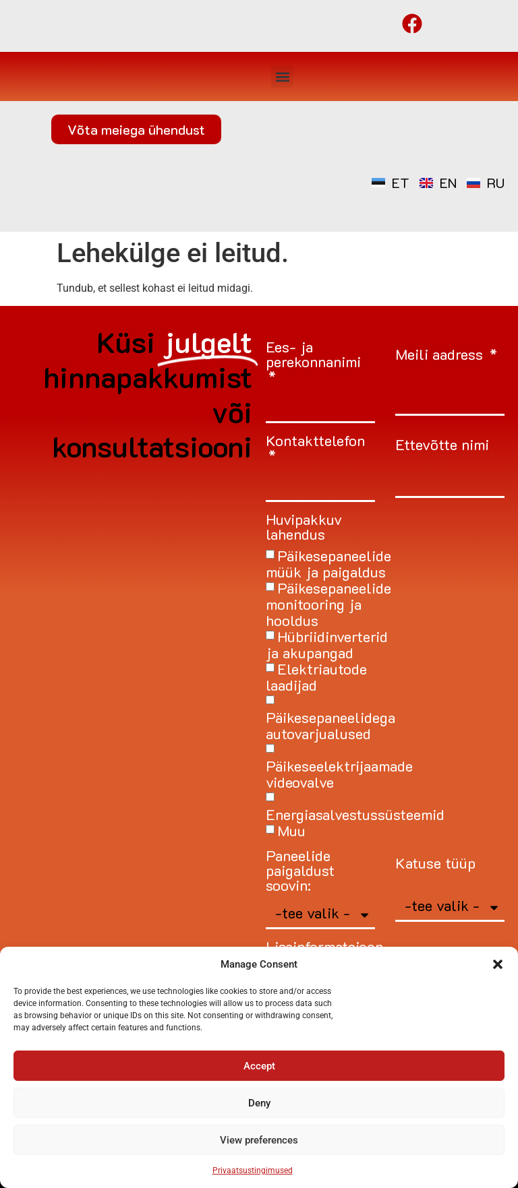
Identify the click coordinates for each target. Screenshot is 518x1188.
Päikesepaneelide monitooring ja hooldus (328, 604)
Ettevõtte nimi (442, 445)
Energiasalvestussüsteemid (355, 814)
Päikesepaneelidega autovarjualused (330, 725)
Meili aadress (441, 355)
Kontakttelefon (315, 441)
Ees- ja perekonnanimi (313, 355)
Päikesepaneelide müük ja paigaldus (328, 564)
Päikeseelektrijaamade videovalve (339, 774)
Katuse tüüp (435, 864)
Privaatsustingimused (252, 1170)
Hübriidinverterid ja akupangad (327, 644)
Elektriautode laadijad (316, 677)
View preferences (259, 1140)
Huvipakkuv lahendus (304, 528)
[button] (498, 964)
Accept (259, 1066)
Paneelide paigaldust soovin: (300, 871)
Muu (291, 830)
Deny (259, 1103)
